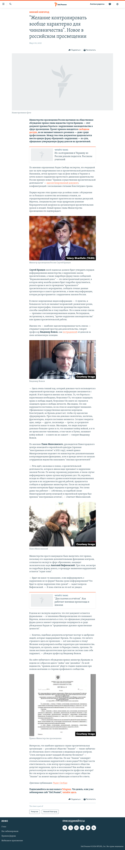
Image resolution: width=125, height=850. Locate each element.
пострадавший (70, 332)
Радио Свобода (60, 783)
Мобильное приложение (12, 841)
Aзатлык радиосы (97, 4)
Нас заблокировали (9, 831)
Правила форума (8, 836)
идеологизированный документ (62, 183)
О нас (3, 827)
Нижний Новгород (39, 12)
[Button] (74, 50)
